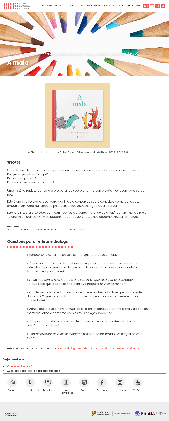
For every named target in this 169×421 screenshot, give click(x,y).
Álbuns (132, 54)
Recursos (29, 54)
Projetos (109, 5)
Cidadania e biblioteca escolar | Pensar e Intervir (73, 54)
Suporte (13, 54)
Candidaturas (93, 5)
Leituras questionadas (96, 348)
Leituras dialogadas (69, 348)
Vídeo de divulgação (20, 366)
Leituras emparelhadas (125, 348)
